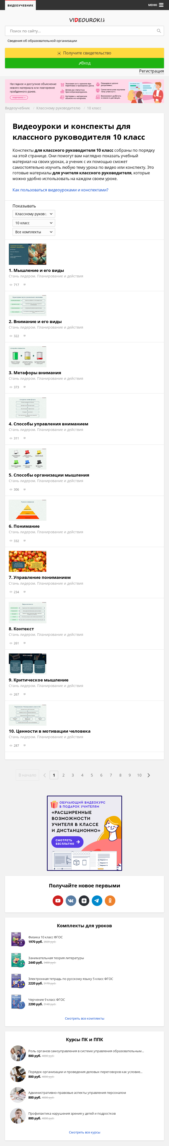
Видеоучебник (20, 5)
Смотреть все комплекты (84, 1019)
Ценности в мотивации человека (53, 731)
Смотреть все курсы (84, 1132)
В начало (26, 775)
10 (140, 776)
